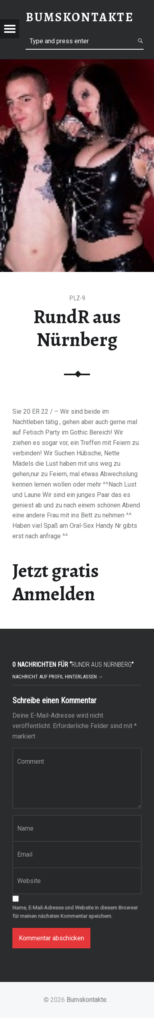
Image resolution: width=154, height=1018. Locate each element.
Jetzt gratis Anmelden (55, 582)
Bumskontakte (86, 1000)
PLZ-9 (77, 298)
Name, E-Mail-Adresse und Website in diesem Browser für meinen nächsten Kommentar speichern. (75, 912)
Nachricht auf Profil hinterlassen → (57, 677)
